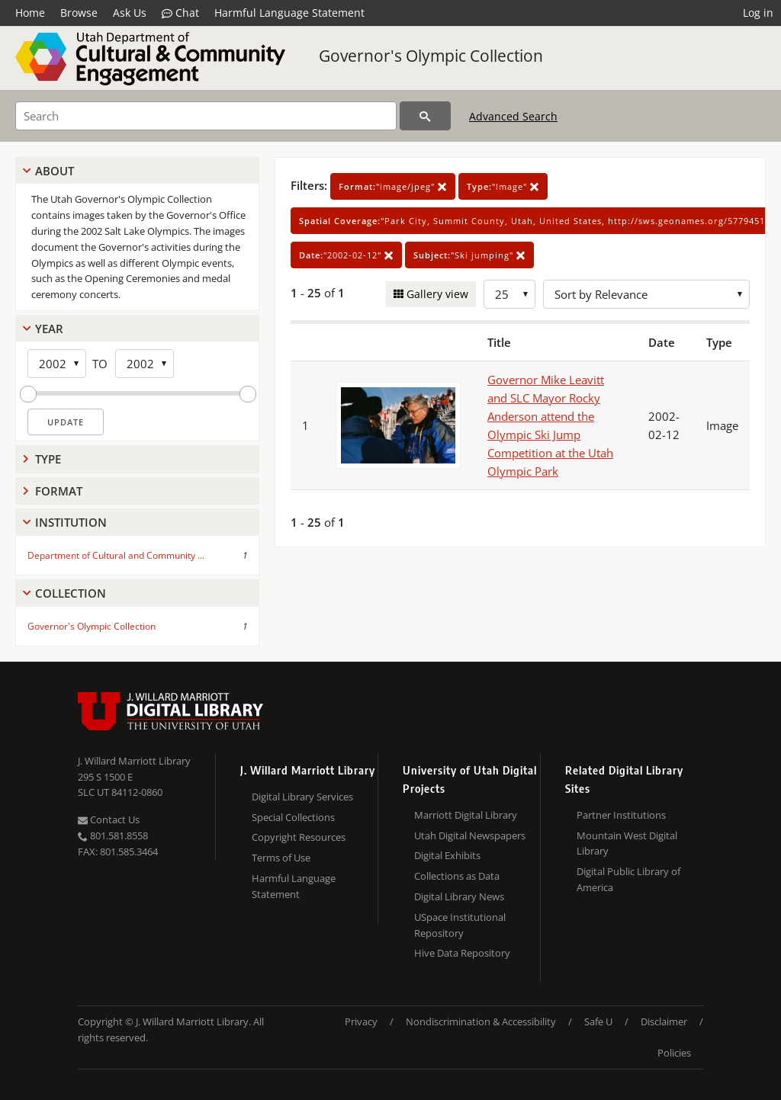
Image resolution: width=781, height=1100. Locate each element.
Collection (70, 593)
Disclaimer (664, 1021)
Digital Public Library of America (628, 879)
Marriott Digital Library (465, 815)
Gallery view (435, 294)
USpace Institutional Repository (460, 925)
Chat (180, 13)
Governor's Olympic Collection (431, 55)
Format (58, 491)
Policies (674, 1053)
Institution (71, 522)
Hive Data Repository (462, 953)
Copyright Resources (299, 837)
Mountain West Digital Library (627, 843)
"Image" (503, 186)
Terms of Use (281, 857)
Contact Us (109, 819)
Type (48, 459)
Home (30, 12)
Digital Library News (459, 896)
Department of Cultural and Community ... (115, 555)
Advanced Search (513, 116)
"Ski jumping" (469, 255)
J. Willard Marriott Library (134, 761)
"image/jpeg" (393, 186)
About (54, 170)
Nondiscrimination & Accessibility (481, 1021)
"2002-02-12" (346, 255)
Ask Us (129, 12)
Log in (758, 12)
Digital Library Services (302, 796)
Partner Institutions (621, 815)
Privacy (361, 1021)
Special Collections (293, 817)
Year (49, 328)
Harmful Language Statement (289, 12)
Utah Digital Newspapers (469, 835)
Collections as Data (457, 876)
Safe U (598, 1021)
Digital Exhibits (447, 855)
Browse (79, 12)
